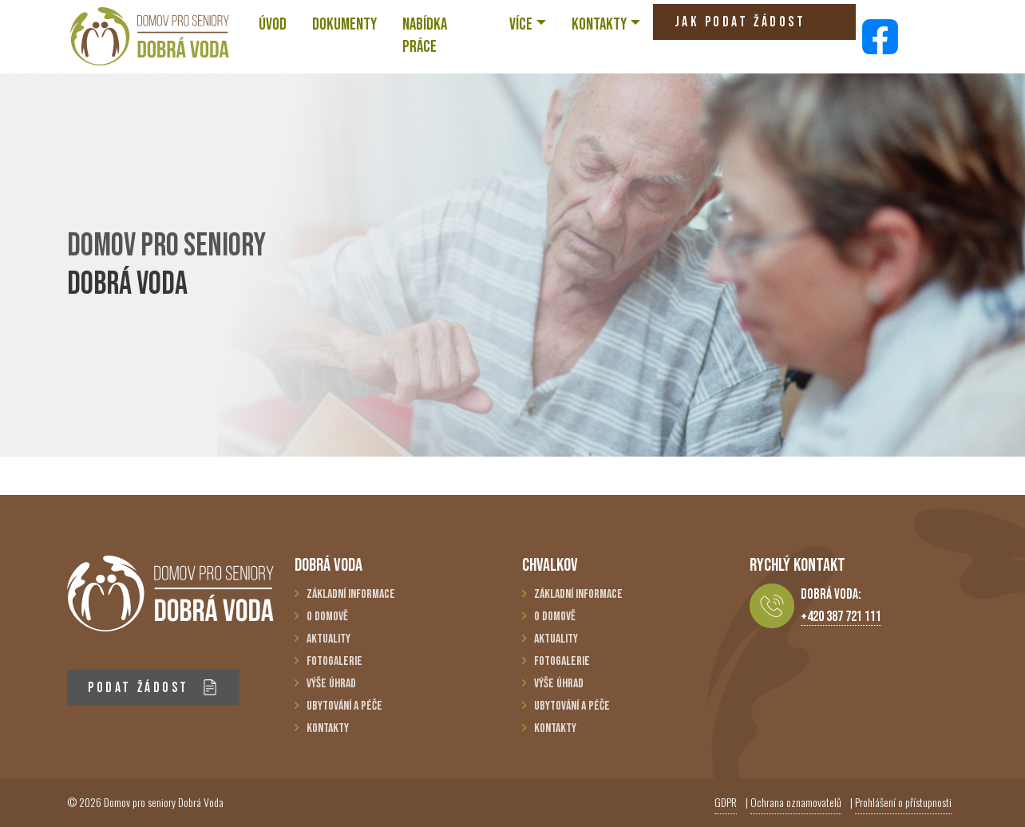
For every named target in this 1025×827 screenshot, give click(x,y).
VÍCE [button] (520, 24)
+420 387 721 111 (841, 616)
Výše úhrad (331, 683)
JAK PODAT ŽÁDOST (740, 27)
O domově (327, 616)
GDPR (725, 801)
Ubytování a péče (344, 706)
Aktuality (328, 639)
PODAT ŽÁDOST (153, 687)
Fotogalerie (334, 661)
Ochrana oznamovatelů (795, 801)
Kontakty (328, 728)
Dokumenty (344, 24)
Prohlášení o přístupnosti (903, 801)
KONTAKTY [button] (599, 24)
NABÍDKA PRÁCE (424, 35)
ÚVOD (273, 24)
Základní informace (351, 594)
